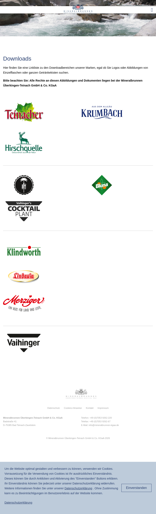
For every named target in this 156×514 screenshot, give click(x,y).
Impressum (103, 408)
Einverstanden (136, 488)
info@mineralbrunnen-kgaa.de (104, 425)
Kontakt (89, 408)
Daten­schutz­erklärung (78, 488)
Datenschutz (53, 408)
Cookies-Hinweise (73, 408)
